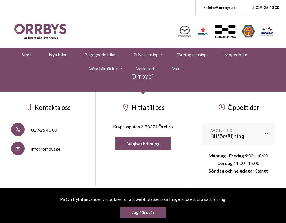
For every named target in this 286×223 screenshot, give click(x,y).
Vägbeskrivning (143, 143)
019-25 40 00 (264, 7)
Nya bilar (58, 54)
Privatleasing (146, 54)
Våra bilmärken (104, 68)
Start (26, 54)
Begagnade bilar (100, 54)
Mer (175, 68)
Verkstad (145, 68)
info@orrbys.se (219, 7)
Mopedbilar (235, 54)
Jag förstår (143, 212)
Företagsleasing (191, 54)
